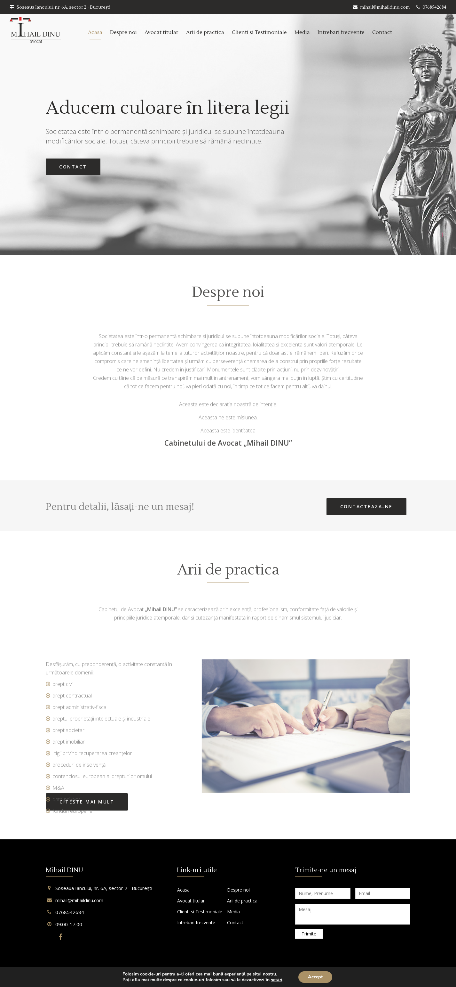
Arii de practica (205, 32)
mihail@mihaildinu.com (381, 7)
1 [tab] (442, 235)
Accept (315, 977)
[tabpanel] (228, 127)
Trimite (309, 934)
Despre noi (123, 32)
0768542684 (431, 7)
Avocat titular (161, 32)
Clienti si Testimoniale (259, 32)
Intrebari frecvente (341, 32)
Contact (382, 32)
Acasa (95, 32)
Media (302, 32)
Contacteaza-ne (366, 506)
